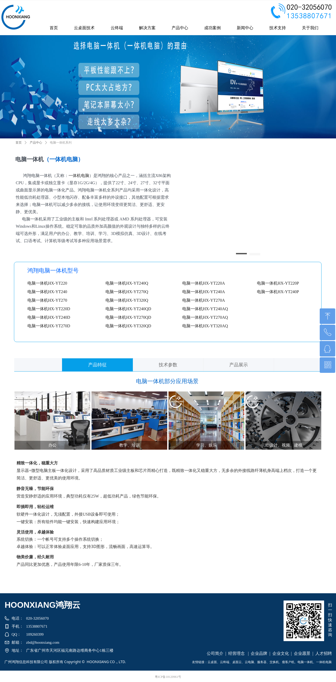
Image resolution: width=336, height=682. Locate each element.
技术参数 (168, 364)
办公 (52, 445)
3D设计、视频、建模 (283, 445)
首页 (19, 142)
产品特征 (97, 364)
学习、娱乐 (206, 445)
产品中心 (36, 142)
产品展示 (238, 364)
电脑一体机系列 (61, 142)
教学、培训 (129, 445)
